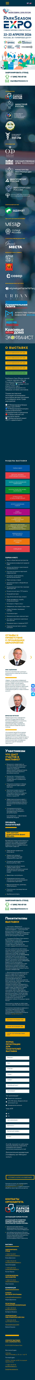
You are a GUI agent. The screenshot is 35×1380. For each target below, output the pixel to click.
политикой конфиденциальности (14, 1185)
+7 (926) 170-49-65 (10, 1280)
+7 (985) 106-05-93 (10, 1261)
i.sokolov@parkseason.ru (12, 1281)
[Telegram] (33, 694)
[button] (4, 657)
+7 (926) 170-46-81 (10, 1254)
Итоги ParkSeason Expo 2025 (16, 373)
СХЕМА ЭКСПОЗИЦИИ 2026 (15, 1026)
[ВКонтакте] (33, 686)
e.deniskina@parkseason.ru (12, 1255)
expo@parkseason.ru (19, 81)
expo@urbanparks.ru (16, 1014)
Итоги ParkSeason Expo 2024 (16, 368)
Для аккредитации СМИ (12, 1324)
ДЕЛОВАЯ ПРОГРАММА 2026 (15, 1019)
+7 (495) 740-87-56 (18, 77)
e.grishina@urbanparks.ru (12, 1321)
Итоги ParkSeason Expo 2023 (16, 363)
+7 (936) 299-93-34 (10, 1268)
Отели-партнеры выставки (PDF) (16, 1034)
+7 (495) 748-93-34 (10, 1308)
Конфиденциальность (11, 1369)
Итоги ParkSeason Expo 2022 (16, 358)
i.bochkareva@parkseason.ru (13, 1262)
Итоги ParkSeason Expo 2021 (16, 352)
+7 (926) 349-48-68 (10, 1320)
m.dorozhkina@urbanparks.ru (13, 1297)
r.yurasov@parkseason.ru (12, 1269)
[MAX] (33, 690)
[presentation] (19, 1169)
